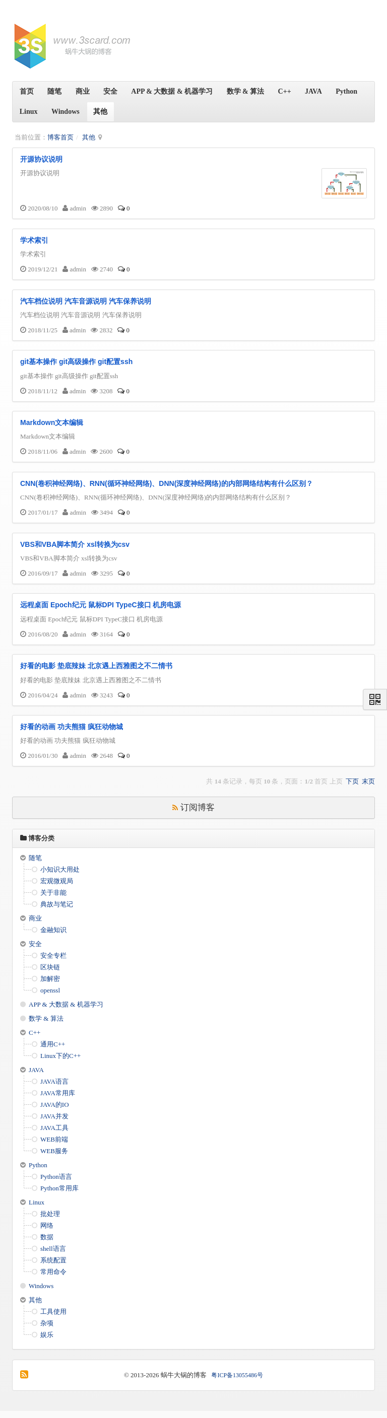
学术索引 (34, 241)
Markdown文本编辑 (51, 426)
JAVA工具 (54, 1135)
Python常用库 (59, 1195)
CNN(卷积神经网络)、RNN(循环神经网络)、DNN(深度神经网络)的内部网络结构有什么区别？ (166, 487)
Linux (66, 111)
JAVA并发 (54, 1123)
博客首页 (60, 137)
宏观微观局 (56, 888)
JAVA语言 (54, 1088)
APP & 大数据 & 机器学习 (178, 91)
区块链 (50, 974)
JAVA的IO (54, 1111)
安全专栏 (53, 962)
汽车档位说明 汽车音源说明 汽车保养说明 (85, 303)
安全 (115, 91)
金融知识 (53, 937)
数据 (46, 1244)
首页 (27, 91)
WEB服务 (54, 1158)
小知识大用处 (60, 876)
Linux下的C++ (60, 1063)
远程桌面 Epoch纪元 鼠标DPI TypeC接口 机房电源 (100, 611)
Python (31, 111)
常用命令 (53, 1279)
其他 (140, 111)
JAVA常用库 (57, 1100)
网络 (46, 1232)
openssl (50, 997)
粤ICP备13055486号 (237, 1382)
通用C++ (52, 1051)
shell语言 (53, 1255)
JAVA (323, 91)
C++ (292, 91)
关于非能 (53, 899)
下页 (352, 789)
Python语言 (56, 1183)
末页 (368, 789)
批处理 (50, 1221)
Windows (104, 111)
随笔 (56, 91)
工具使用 (53, 1318)
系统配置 (53, 1267)
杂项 (46, 1330)
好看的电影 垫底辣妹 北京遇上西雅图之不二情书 (96, 672)
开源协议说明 (41, 159)
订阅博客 (193, 815)
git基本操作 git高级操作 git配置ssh (76, 364)
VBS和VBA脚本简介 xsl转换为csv (75, 549)
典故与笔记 (56, 911)
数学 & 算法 (253, 91)
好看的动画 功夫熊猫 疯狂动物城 (71, 734)
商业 (86, 91)
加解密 (50, 985)
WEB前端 (54, 1146)
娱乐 (46, 1341)
